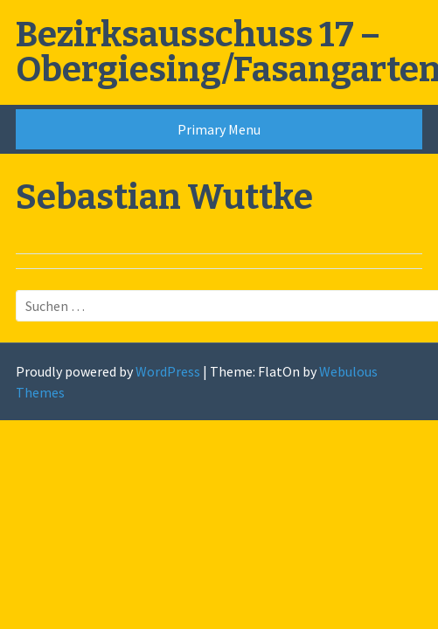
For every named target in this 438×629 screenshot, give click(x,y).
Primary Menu (219, 129)
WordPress (168, 371)
